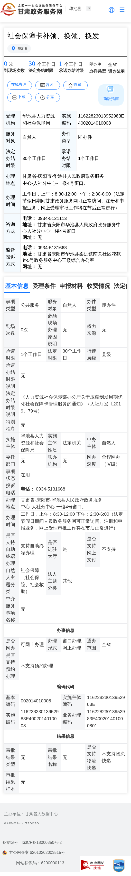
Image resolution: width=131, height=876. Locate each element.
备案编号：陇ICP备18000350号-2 (33, 843)
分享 (50, 97)
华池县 (23, 48)
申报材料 (71, 286)
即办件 (95, 65)
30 (32, 64)
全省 (112, 65)
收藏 (78, 85)
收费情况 (98, 286)
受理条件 (44, 286)
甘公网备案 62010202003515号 (35, 853)
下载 (22, 97)
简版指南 (111, 98)
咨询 (50, 85)
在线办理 (19, 85)
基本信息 (16, 286)
